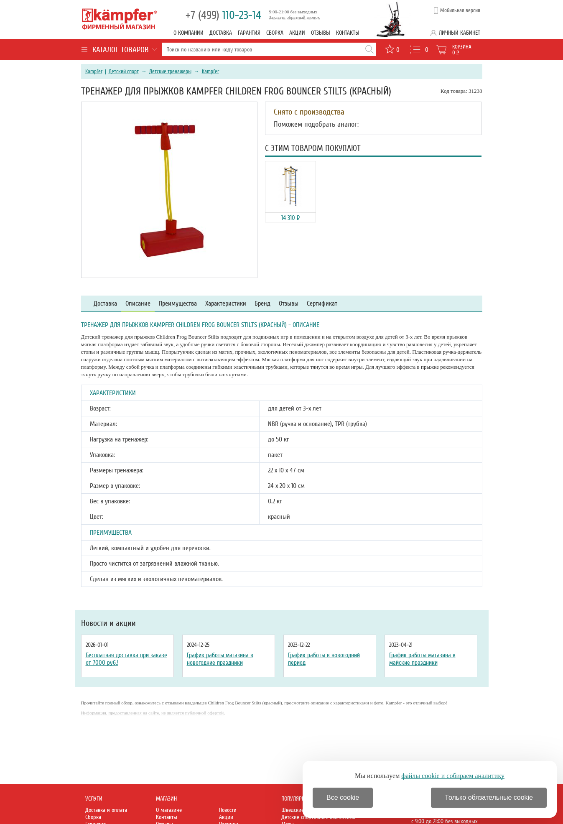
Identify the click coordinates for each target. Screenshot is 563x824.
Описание (137, 304)
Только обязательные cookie (489, 797)
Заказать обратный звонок (294, 17)
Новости (228, 810)
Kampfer (93, 71)
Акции (297, 32)
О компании (188, 32)
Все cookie (342, 797)
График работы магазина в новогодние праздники (220, 658)
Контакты (347, 32)
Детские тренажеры (170, 71)
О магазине (169, 810)
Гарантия (249, 32)
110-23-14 (223, 15)
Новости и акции (108, 623)
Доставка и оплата (106, 810)
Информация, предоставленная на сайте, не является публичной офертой (152, 712)
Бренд (262, 304)
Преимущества (178, 304)
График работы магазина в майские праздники (422, 658)
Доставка (220, 32)
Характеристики (225, 304)
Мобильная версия (460, 10)
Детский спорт (124, 71)
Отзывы (320, 32)
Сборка (274, 32)
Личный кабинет (459, 32)
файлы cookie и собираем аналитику (452, 775)
